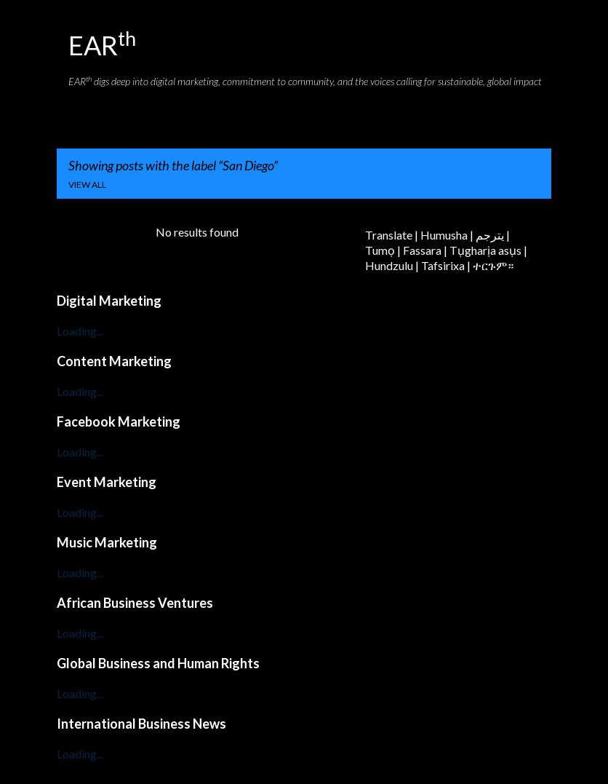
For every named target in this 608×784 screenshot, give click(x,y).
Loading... (80, 331)
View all (87, 184)
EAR (102, 45)
